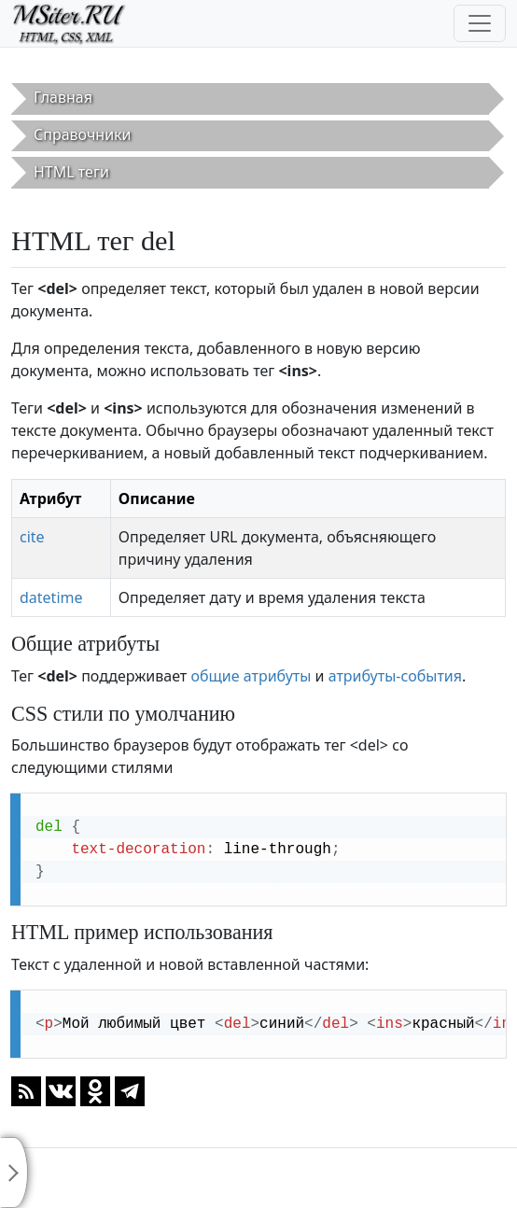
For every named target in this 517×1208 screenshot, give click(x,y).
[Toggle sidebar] (14, 1172)
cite (32, 537)
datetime (51, 597)
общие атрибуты (250, 676)
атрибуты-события (395, 676)
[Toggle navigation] (480, 23)
